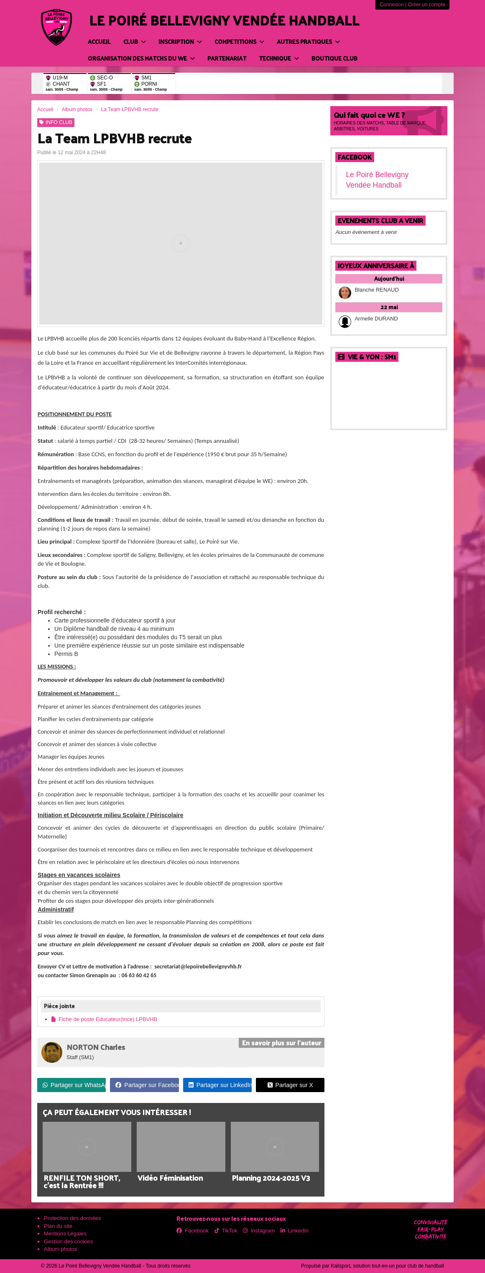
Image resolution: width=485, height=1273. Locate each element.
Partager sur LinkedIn (220, 1085)
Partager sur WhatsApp (74, 1085)
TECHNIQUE (279, 58)
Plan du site (58, 1226)
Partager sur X (290, 1085)
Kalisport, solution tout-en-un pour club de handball (387, 1266)
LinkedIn (295, 1230)
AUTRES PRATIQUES (308, 41)
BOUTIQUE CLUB (334, 58)
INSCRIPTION (180, 41)
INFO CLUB (55, 122)
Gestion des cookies (68, 1241)
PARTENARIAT (226, 58)
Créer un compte (426, 5)
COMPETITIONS (239, 41)
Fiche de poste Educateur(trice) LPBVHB (104, 1019)
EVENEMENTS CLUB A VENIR (380, 220)
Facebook (355, 157)
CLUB (134, 41)
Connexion (391, 5)
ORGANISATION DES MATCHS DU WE (141, 58)
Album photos (60, 1249)
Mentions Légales (65, 1233)
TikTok (225, 1230)
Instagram (259, 1230)
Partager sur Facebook (147, 1085)
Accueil (99, 41)
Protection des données (72, 1218)
